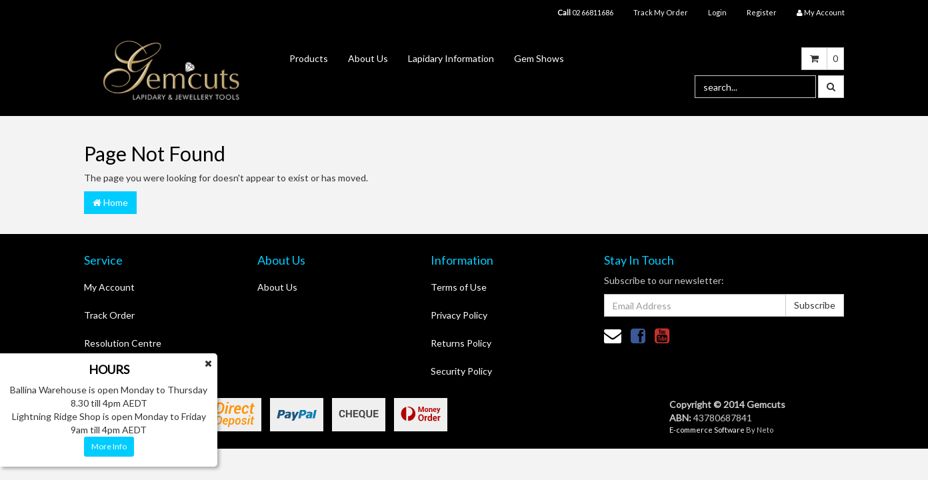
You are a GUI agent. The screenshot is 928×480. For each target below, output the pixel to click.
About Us (368, 58)
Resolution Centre (122, 343)
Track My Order (660, 12)
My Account (109, 287)
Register (762, 12)
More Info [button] (109, 446)
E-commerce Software (707, 429)
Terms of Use (459, 287)
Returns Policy (461, 343)
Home (110, 202)
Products (308, 58)
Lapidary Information (451, 58)
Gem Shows (539, 58)
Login (717, 12)
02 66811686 (585, 12)
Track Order (109, 315)
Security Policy (461, 371)
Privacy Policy (459, 315)
